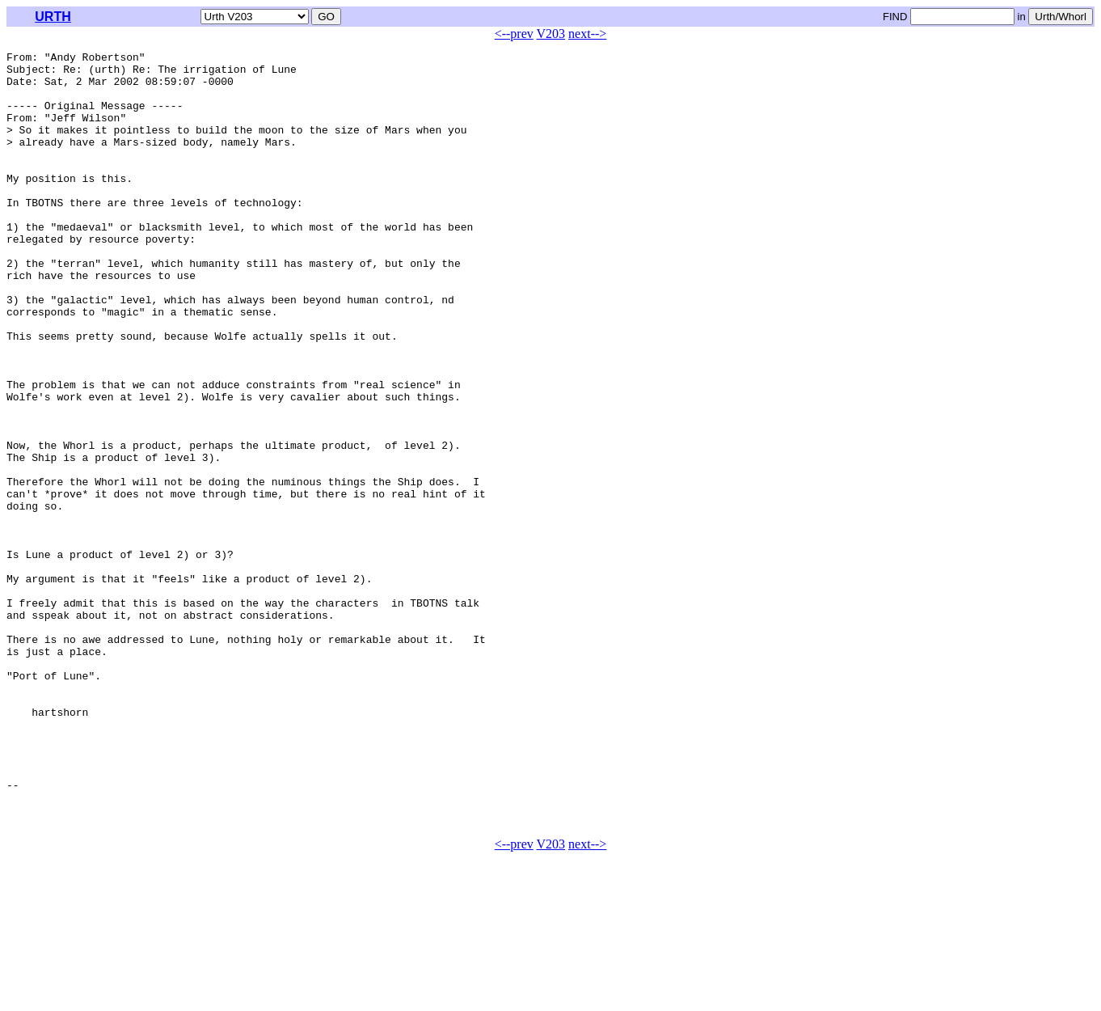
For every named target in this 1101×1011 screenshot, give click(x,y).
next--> (587, 33)
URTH (52, 16)
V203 (551, 33)
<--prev (514, 33)
